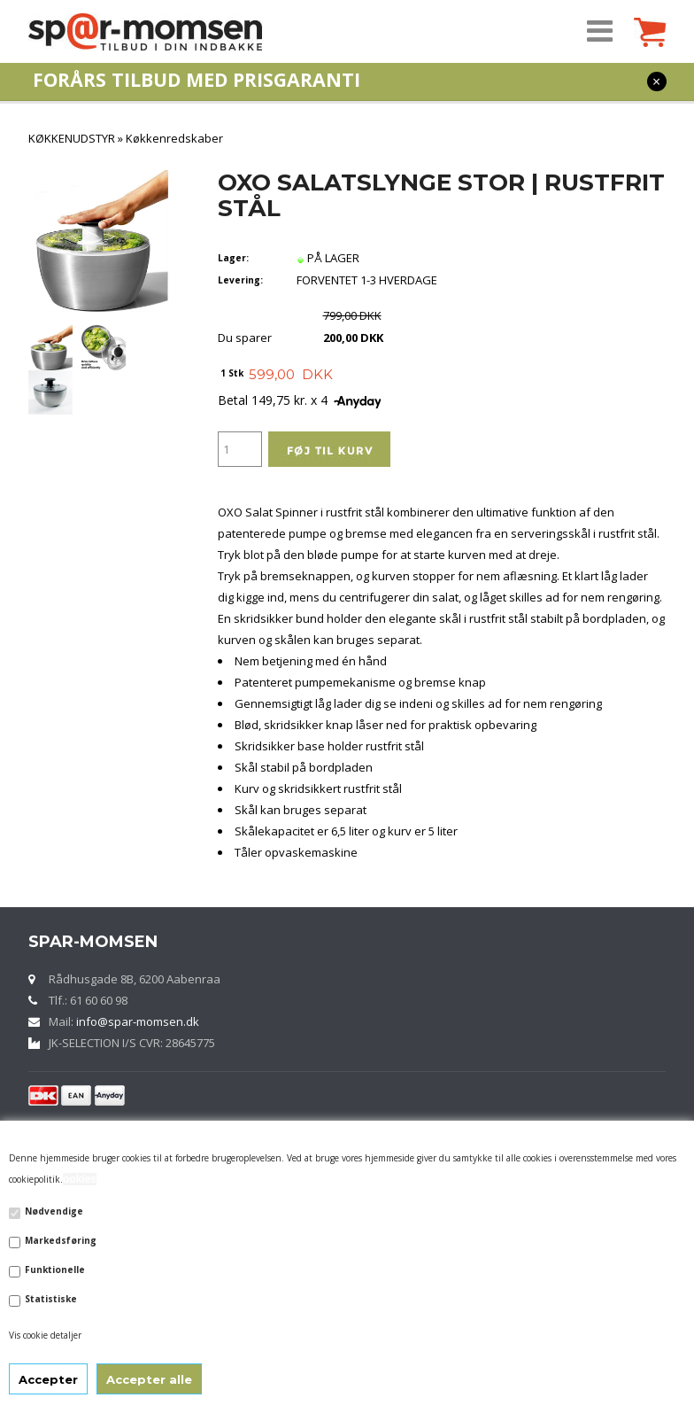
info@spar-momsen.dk (137, 1021)
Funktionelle (55, 1269)
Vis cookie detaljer (45, 1335)
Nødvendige (54, 1211)
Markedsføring (60, 1240)
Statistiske (51, 1299)
